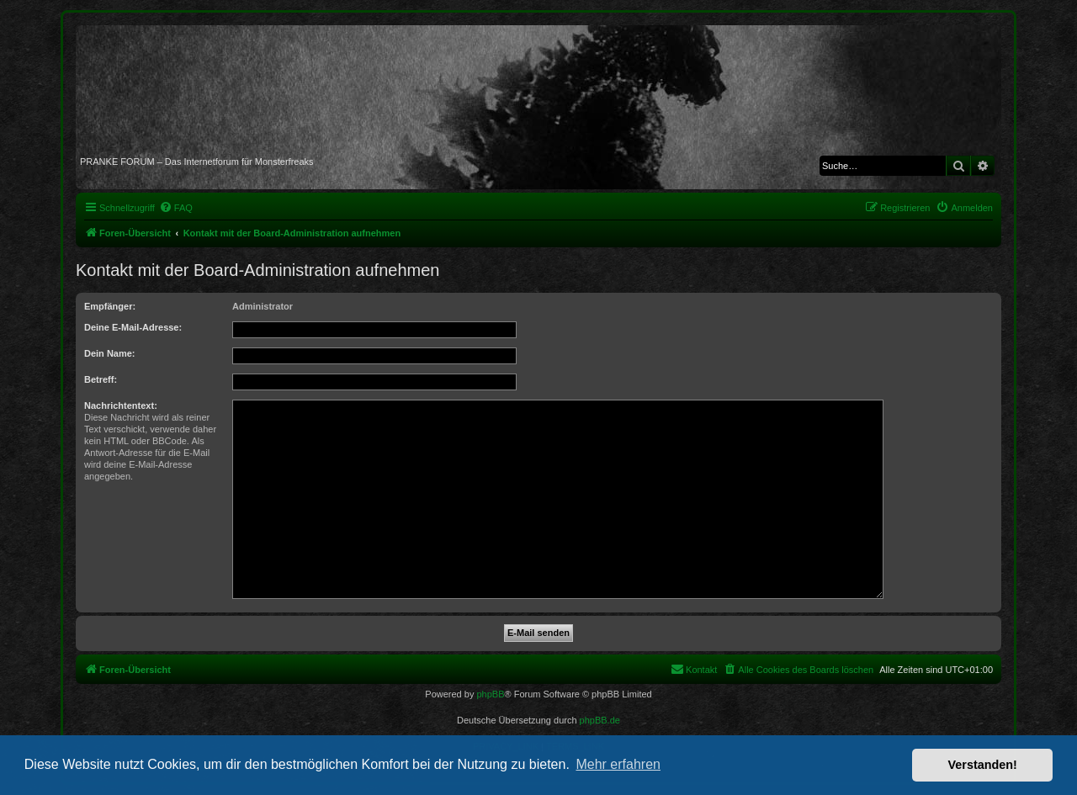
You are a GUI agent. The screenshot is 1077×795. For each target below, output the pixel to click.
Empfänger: (109, 306)
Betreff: (100, 379)
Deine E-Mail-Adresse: (133, 327)
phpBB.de (600, 720)
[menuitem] (176, 208)
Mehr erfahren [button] (618, 764)
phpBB (490, 694)
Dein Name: (109, 353)
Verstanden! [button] (982, 764)
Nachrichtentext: (120, 405)
